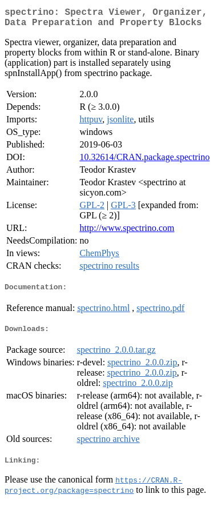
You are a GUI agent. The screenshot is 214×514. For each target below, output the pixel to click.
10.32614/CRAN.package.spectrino (144, 161)
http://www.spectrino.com (126, 232)
